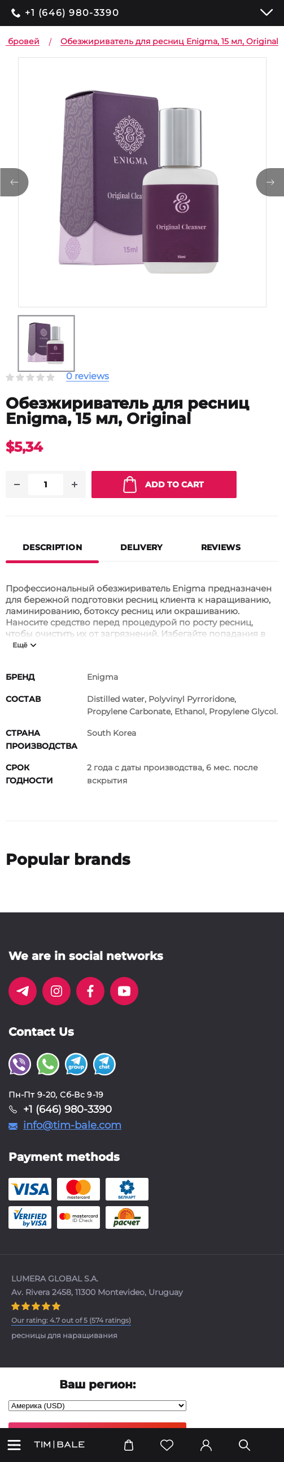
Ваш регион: (97, 1384)
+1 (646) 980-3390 (72, 13)
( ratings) (71, 1320)
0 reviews (87, 376)
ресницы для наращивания (64, 1335)
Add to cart (163, 484)
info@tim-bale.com (72, 1125)
